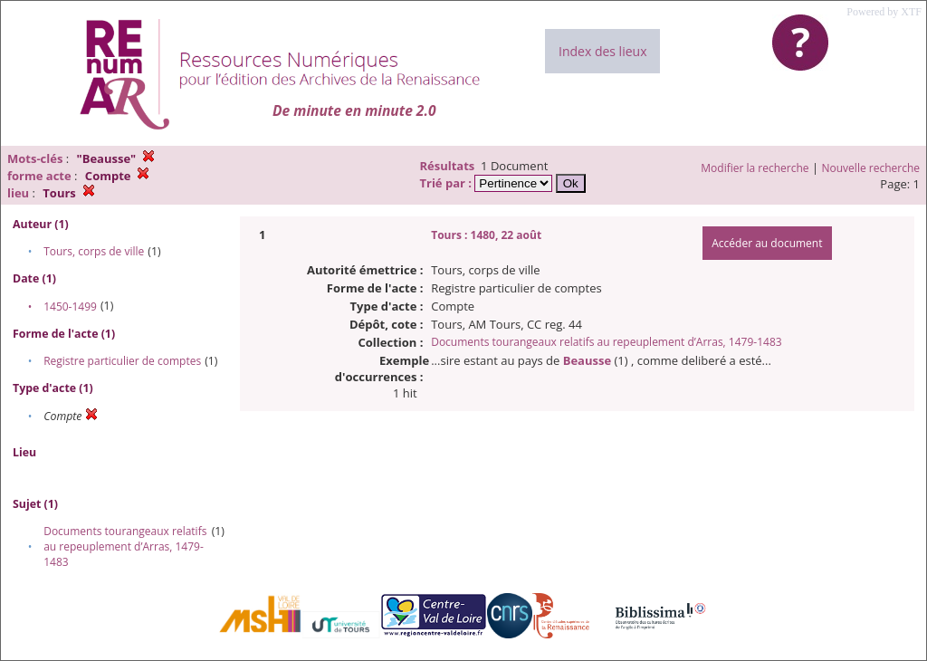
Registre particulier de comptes (122, 361)
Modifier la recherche (754, 168)
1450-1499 (70, 306)
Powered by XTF (884, 11)
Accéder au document (767, 243)
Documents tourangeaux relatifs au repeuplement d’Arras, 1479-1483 (124, 546)
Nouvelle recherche (871, 168)
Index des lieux (602, 51)
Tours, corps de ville (93, 251)
